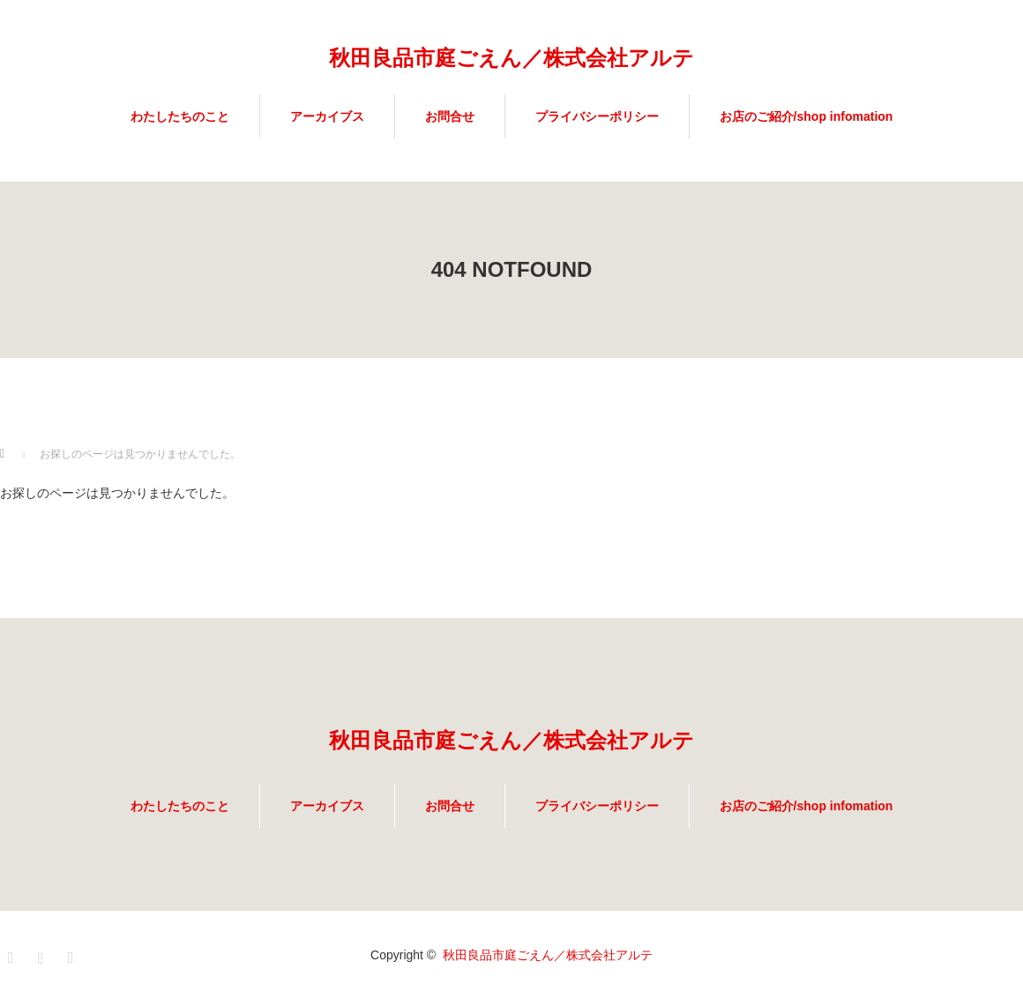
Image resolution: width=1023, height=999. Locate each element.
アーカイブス (327, 116)
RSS (73, 955)
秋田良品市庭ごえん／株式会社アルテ (511, 58)
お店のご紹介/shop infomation (806, 116)
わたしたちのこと (180, 116)
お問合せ (449, 116)
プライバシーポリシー (597, 116)
